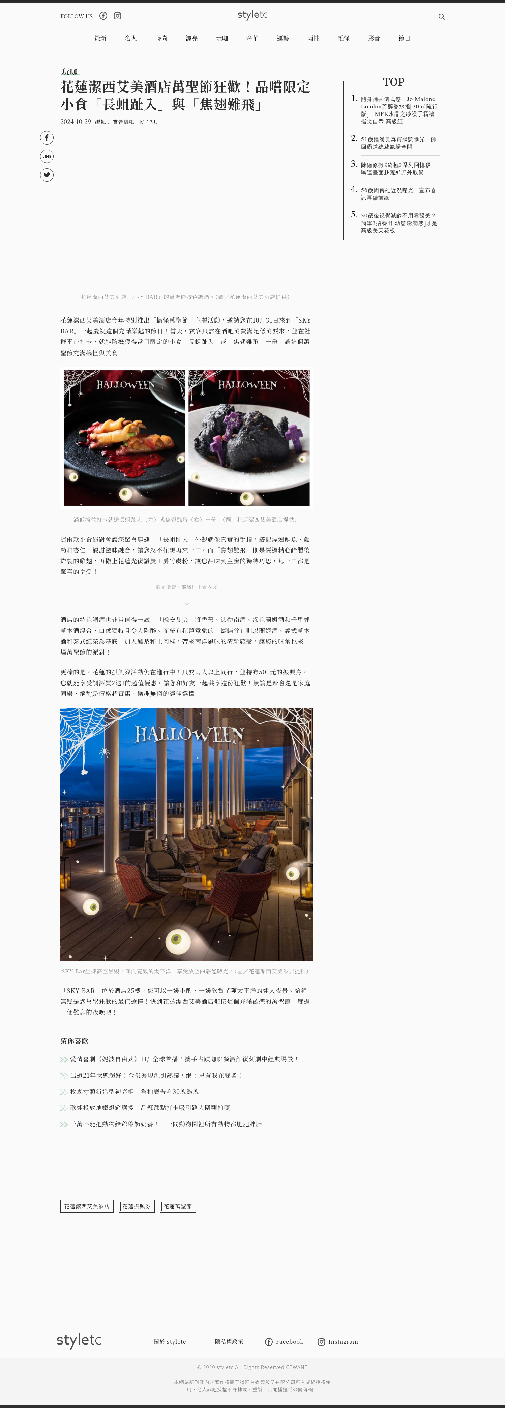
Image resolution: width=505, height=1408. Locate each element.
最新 (100, 37)
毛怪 (344, 37)
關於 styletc (170, 1342)
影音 (374, 37)
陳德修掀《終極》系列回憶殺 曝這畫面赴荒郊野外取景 (399, 168)
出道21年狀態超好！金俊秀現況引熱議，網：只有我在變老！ (157, 1075)
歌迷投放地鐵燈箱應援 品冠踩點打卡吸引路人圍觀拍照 (150, 1107)
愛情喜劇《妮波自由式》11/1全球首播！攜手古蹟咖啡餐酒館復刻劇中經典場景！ (185, 1058)
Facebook (284, 1342)
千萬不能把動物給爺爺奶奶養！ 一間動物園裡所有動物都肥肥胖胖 (166, 1123)
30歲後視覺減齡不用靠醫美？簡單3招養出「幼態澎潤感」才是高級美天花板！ (399, 222)
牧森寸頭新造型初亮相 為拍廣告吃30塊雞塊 (134, 1091)
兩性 (313, 37)
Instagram (338, 1342)
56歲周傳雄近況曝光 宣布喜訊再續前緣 (399, 193)
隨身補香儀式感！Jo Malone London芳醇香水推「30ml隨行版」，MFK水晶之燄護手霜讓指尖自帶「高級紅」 (399, 109)
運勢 (283, 37)
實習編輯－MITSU (135, 122)
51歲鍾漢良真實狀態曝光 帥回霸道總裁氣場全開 (399, 142)
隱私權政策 (229, 1342)
